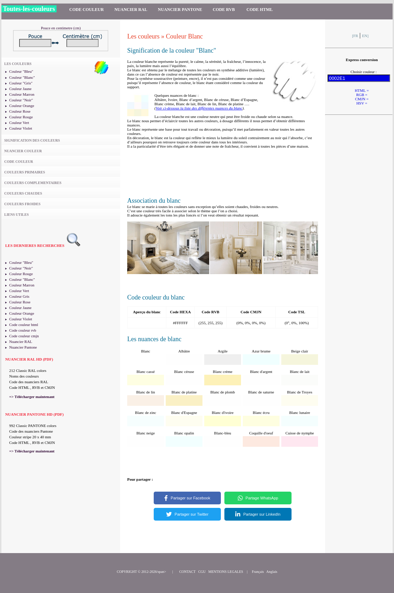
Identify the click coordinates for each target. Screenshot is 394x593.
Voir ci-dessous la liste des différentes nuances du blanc (199, 108)
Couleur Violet (20, 128)
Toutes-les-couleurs (29, 8)
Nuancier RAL (20, 341)
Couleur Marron (21, 94)
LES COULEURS (17, 64)
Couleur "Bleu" (21, 71)
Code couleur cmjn (24, 336)
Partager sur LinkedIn (257, 514)
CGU (202, 572)
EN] (365, 36)
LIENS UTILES (16, 215)
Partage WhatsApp (258, 498)
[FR (355, 36)
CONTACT (187, 572)
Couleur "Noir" (21, 100)
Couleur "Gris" (21, 83)
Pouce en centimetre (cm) (61, 28)
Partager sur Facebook (187, 498)
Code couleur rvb (22, 330)
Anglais (271, 572)
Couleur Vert (19, 122)
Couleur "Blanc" (22, 77)
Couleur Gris (19, 296)
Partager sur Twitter (187, 514)
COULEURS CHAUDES (23, 193)
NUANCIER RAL (130, 9)
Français (258, 572)
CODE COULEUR (86, 9)
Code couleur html (23, 324)
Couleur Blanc (184, 36)
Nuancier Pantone (23, 347)
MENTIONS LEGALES (225, 572)
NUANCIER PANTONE (180, 9)
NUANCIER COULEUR (23, 151)
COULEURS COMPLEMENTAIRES (32, 183)
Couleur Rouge (21, 117)
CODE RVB (224, 9)
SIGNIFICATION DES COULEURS (32, 140)
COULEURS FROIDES (22, 204)
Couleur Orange (21, 105)
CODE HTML (260, 9)
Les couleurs (143, 36)
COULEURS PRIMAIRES (24, 172)
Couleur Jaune (20, 89)
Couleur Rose (19, 111)
